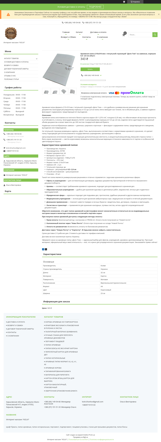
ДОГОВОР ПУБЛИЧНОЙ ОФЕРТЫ (20, 329)
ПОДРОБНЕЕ (95, 6)
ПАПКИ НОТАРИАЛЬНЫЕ (55, 358)
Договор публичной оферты (16, 69)
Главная (66, 32)
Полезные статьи (11, 79)
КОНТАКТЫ (11, 332)
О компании (102, 37)
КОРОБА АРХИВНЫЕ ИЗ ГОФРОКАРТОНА (61, 322)
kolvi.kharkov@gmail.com (16, 148)
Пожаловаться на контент (78, 439)
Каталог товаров (11, 58)
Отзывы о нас (10, 76)
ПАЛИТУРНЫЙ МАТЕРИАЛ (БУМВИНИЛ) (61, 332)
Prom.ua (92, 435)
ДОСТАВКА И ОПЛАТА (16, 322)
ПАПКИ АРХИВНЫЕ (53, 345)
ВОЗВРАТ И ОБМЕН (15, 325)
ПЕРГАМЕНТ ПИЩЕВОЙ (54, 341)
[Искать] (155, 34)
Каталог (79, 32)
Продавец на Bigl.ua (80, 437)
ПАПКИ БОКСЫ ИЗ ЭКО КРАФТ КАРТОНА (61, 348)
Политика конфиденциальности (102, 439)
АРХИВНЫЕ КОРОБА (53, 368)
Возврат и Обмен (68, 37)
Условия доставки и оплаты (16, 62)
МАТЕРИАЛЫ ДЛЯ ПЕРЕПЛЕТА (57, 375)
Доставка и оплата (98, 32)
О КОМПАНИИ (13, 336)
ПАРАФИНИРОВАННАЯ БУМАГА (58, 371)
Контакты (86, 37)
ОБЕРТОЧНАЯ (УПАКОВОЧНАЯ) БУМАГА (61, 391)
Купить (90, 69)
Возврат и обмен (11, 65)
